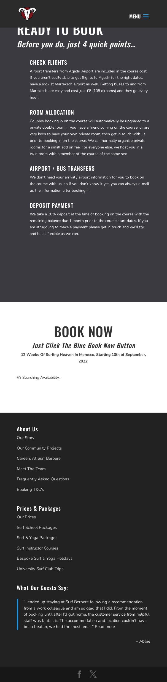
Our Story (25, 437)
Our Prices (26, 517)
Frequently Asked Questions (43, 479)
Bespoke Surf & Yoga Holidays (44, 558)
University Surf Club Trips (40, 569)
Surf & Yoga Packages (37, 537)
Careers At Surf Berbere (39, 458)
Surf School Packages (37, 527)
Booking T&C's (30, 489)
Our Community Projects (39, 448)
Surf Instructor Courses (37, 548)
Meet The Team (31, 469)
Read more (105, 626)
